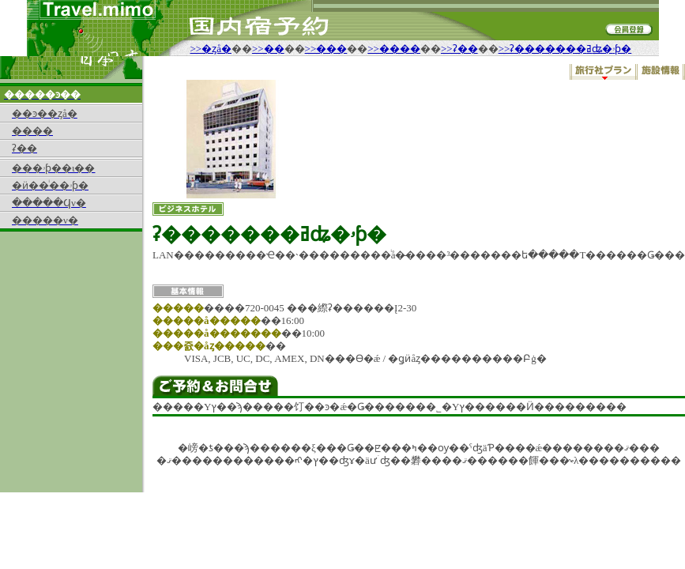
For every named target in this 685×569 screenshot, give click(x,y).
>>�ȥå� (210, 49)
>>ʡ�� (459, 49)
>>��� (326, 49)
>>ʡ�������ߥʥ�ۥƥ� (565, 49)
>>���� (393, 49)
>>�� (268, 49)
